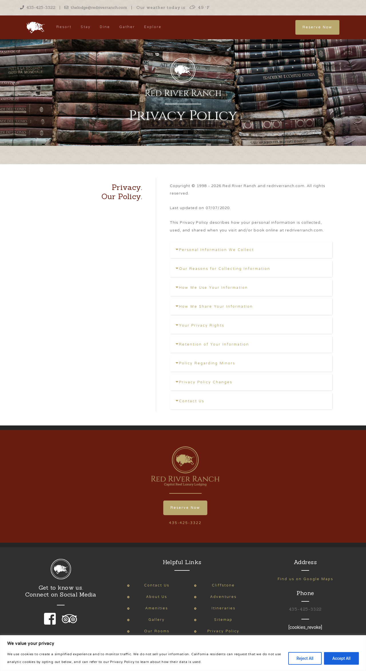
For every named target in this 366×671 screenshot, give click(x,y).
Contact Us (190, 401)
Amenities (156, 608)
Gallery (156, 620)
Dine (105, 27)
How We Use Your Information (212, 288)
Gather (127, 27)
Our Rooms (156, 631)
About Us (156, 597)
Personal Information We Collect (215, 250)
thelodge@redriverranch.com (95, 7)
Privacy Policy (223, 631)
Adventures (223, 597)
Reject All (305, 658)
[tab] (251, 250)
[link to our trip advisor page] (68, 622)
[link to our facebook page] (51, 622)
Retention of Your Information (212, 344)
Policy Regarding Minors (205, 363)
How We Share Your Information (214, 306)
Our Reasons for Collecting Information (223, 269)
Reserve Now (317, 27)
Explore (153, 27)
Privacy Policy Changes (204, 382)
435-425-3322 (37, 7)
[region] (183, 653)
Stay (86, 27)
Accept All (341, 658)
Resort (63, 27)
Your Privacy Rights (200, 325)
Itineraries (223, 608)
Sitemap (223, 620)
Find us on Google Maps (305, 579)
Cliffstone (223, 585)
